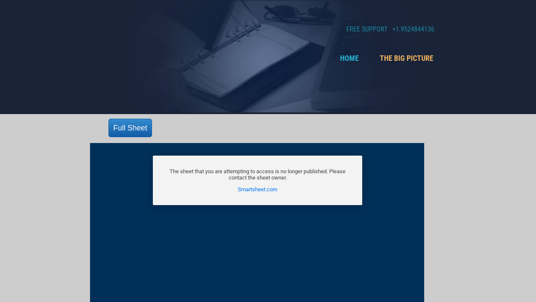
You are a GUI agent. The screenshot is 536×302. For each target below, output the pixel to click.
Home (349, 58)
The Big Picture (406, 58)
